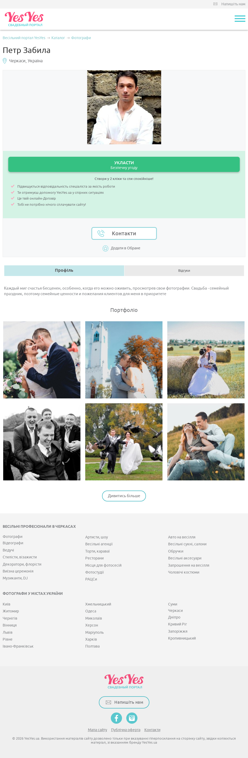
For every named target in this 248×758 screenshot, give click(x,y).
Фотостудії (94, 572)
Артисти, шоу (96, 537)
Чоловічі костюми (183, 572)
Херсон (91, 625)
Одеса (90, 611)
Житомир (11, 611)
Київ (6, 604)
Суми (172, 604)
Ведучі (8, 550)
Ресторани (94, 558)
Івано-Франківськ (18, 646)
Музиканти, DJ (15, 578)
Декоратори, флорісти (22, 564)
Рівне (8, 639)
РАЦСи (91, 579)
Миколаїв (93, 618)
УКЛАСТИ (124, 165)
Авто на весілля (182, 537)
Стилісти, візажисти (20, 557)
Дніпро (174, 617)
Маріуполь (94, 632)
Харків (91, 639)
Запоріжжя (178, 631)
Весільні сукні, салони (187, 544)
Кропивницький (182, 638)
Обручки (175, 551)
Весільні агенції (99, 544)
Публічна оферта (125, 730)
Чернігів (10, 618)
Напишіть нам (233, 4)
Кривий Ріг (177, 624)
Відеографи (13, 543)
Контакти (124, 233)
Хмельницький (98, 604)
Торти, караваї (97, 551)
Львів (8, 632)
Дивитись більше (124, 496)
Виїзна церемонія (18, 571)
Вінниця (10, 625)
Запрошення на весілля (188, 565)
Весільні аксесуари (184, 558)
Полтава (92, 646)
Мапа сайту (97, 730)
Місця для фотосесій (103, 565)
